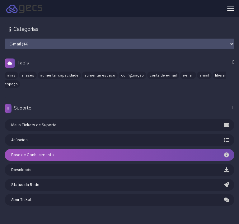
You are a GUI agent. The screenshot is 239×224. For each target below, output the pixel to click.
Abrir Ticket (119, 199)
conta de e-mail (163, 75)
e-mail (188, 75)
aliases (27, 75)
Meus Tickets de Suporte (119, 125)
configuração (132, 75)
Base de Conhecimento (119, 155)
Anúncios (119, 140)
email (204, 75)
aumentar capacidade (59, 75)
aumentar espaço (99, 75)
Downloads (119, 170)
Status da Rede (119, 185)
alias (11, 75)
